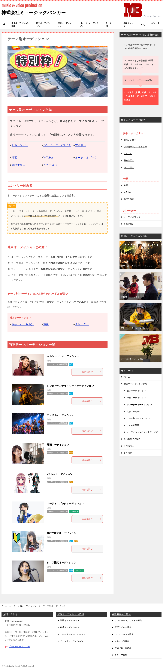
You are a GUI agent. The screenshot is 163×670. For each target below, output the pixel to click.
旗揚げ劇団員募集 (123, 648)
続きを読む (91, 372)
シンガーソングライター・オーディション (70, 386)
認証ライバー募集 (123, 627)
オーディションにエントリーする (142, 432)
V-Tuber (48, 157)
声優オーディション (64, 24)
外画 (14, 157)
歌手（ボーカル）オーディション (137, 266)
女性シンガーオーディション (63, 356)
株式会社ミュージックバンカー (33, 8)
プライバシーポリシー (19, 646)
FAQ (143, 25)
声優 (46, 324)
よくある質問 (133, 425)
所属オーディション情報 (20, 24)
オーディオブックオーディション (65, 503)
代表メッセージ (129, 24)
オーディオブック (86, 157)
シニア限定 (50, 165)
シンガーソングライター (135, 146)
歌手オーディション (43, 24)
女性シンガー (20, 145)
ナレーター (82, 324)
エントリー (155, 24)
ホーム (127, 377)
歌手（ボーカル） (23, 324)
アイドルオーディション (60, 415)
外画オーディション (58, 444)
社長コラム (129, 446)
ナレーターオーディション (89, 24)
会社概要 (128, 453)
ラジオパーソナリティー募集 (128, 620)
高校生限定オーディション (61, 533)
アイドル (80, 145)
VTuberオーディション (59, 474)
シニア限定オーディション (61, 562)
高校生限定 (18, 165)
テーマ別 (109, 24)
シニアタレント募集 (124, 634)
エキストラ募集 (122, 641)
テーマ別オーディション (132, 359)
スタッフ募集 (121, 655)
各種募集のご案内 (132, 439)
